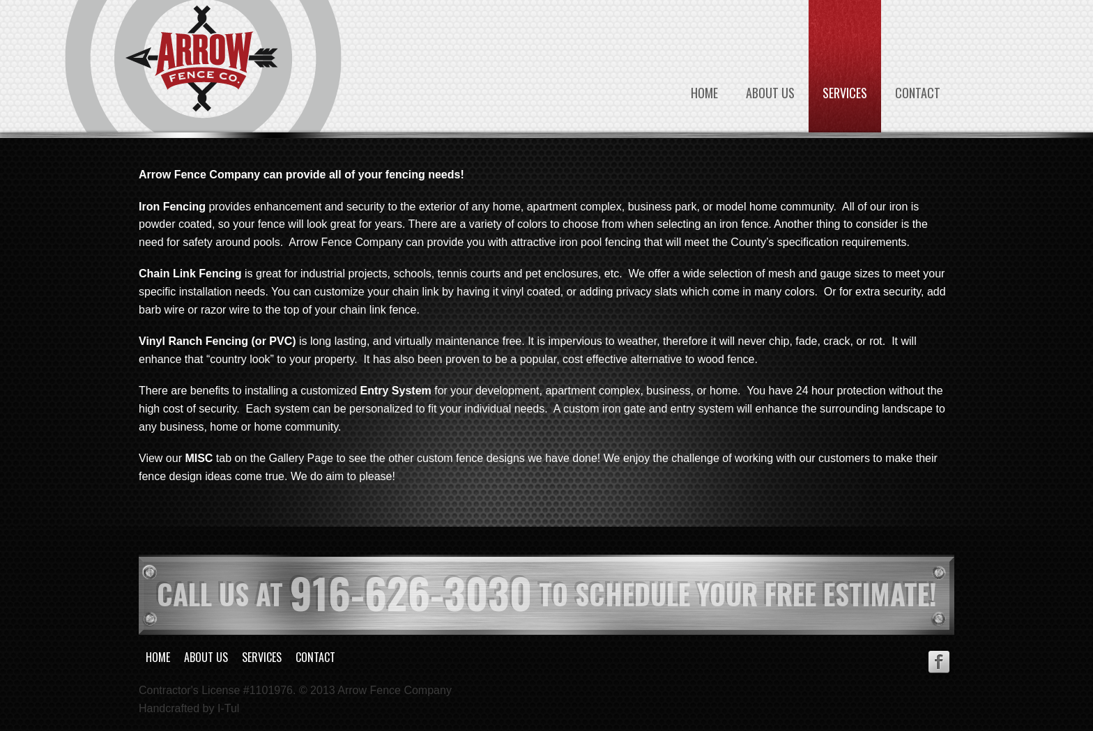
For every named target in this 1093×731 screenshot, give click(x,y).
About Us (770, 93)
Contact (917, 93)
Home (704, 93)
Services (845, 93)
